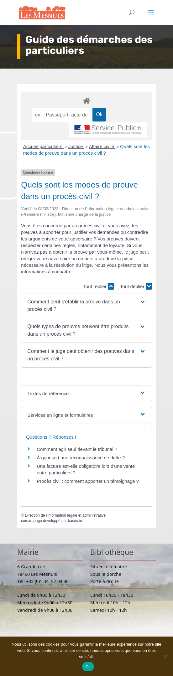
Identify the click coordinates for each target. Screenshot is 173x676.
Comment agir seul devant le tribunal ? (77, 449)
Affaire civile (102, 146)
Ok (88, 666)
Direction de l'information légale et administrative (65, 515)
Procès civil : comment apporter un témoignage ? (88, 481)
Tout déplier (136, 286)
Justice (76, 146)
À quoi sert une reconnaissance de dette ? (81, 457)
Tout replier (98, 286)
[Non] (165, 656)
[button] (86, 305)
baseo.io (75, 521)
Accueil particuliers (43, 146)
